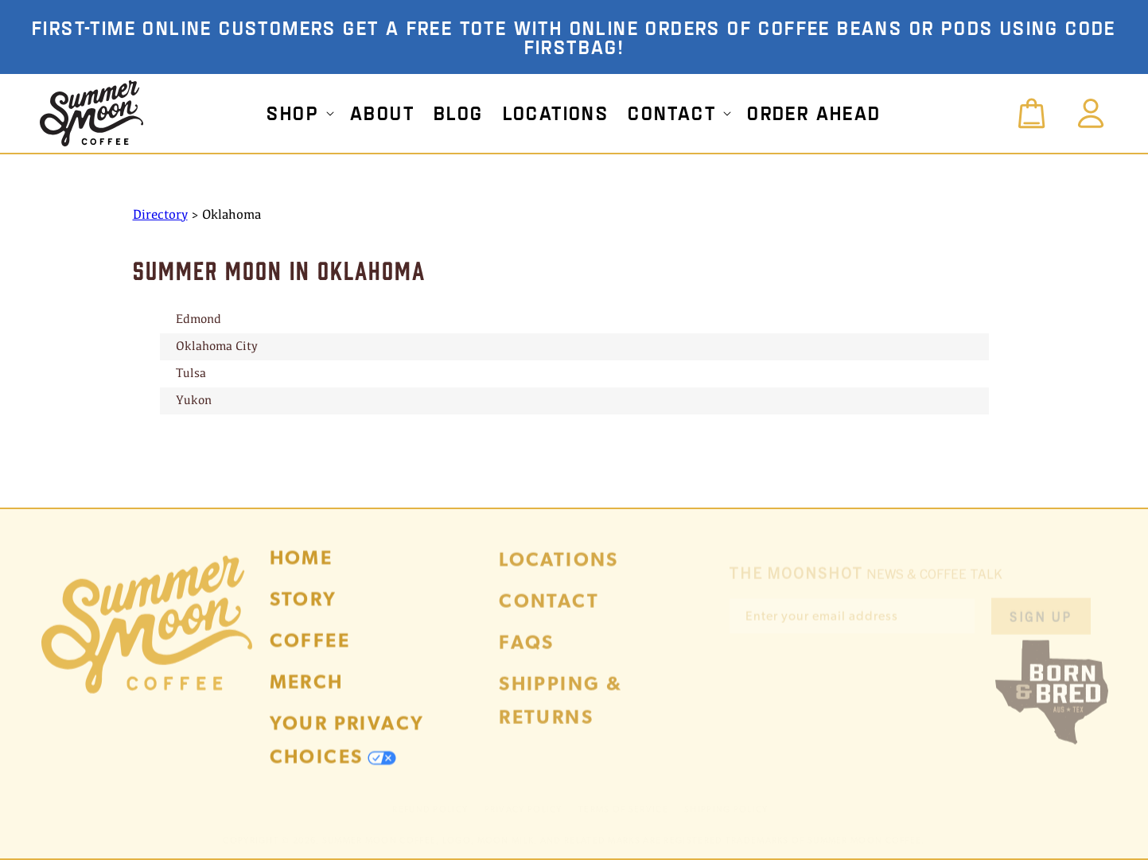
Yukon (194, 401)
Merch (307, 691)
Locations (559, 571)
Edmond (198, 319)
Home (301, 567)
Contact (549, 612)
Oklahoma (231, 215)
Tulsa (191, 374)
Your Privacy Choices (347, 749)
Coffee (310, 649)
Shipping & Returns (560, 711)
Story (303, 608)
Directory (160, 215)
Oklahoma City (217, 346)
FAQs (527, 653)
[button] (299, 113)
